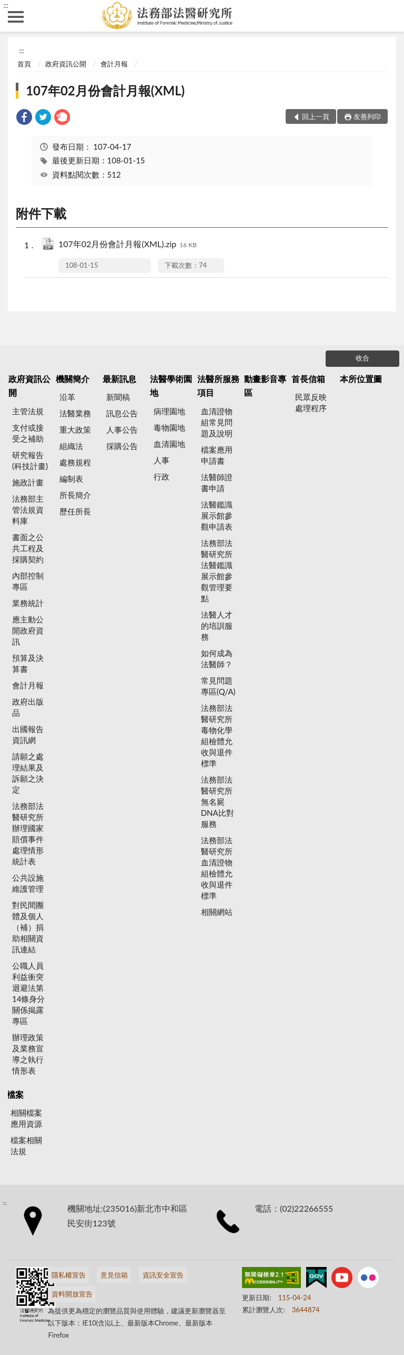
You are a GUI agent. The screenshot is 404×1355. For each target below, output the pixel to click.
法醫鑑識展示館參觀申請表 (217, 515)
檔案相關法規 (26, 1145)
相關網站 (217, 912)
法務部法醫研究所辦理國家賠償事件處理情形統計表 (28, 833)
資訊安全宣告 (163, 1275)
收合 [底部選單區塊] (362, 358)
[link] (24, 118)
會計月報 (114, 64)
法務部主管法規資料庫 (28, 509)
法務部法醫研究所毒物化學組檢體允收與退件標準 (217, 735)
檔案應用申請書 (217, 455)
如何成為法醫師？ (217, 658)
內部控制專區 (28, 581)
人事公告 (122, 429)
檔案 (15, 1094)
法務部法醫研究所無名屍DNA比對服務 (217, 801)
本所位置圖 (361, 379)
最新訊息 (119, 379)
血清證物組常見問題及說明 (217, 422)
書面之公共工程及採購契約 (28, 548)
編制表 (71, 478)
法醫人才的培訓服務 (217, 625)
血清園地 (169, 444)
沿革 (67, 397)
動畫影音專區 (265, 385)
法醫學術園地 (171, 385)
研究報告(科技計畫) (30, 460)
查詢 (388, 16)
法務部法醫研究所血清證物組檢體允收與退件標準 (217, 867)
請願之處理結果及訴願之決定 (28, 773)
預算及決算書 (28, 663)
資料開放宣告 (72, 1294)
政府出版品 (28, 707)
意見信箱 (114, 1275)
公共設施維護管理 (28, 883)
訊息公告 (122, 413)
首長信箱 (308, 379)
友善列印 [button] (367, 116)
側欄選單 (16, 17)
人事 (161, 460)
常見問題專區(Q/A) (218, 686)
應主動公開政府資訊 (28, 630)
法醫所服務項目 (218, 385)
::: (5, 5)
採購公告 (122, 446)
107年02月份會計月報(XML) (105, 90)
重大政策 (75, 429)
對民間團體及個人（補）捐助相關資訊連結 (28, 927)
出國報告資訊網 (28, 734)
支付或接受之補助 (28, 433)
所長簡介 (75, 495)
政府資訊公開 (65, 64)
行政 (161, 476)
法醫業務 (75, 413)
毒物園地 (169, 427)
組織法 (71, 446)
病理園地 (169, 411)
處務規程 (75, 462)
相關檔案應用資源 (26, 1118)
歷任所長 (75, 511)
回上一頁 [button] (315, 116)
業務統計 (28, 603)
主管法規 (28, 411)
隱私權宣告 (69, 1275)
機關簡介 (72, 379)
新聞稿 (118, 397)
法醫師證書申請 (217, 482)
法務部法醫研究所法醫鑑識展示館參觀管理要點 (217, 570)
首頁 (24, 64)
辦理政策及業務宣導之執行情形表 (28, 1053)
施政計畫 (28, 482)
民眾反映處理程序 (311, 402)
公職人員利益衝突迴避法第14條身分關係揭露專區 (28, 993)
